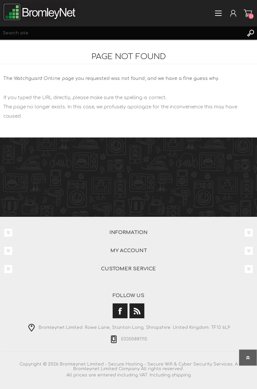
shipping (181, 375)
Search (250, 33)
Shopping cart (247, 13)
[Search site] (122, 33)
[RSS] (136, 310)
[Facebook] (120, 310)
